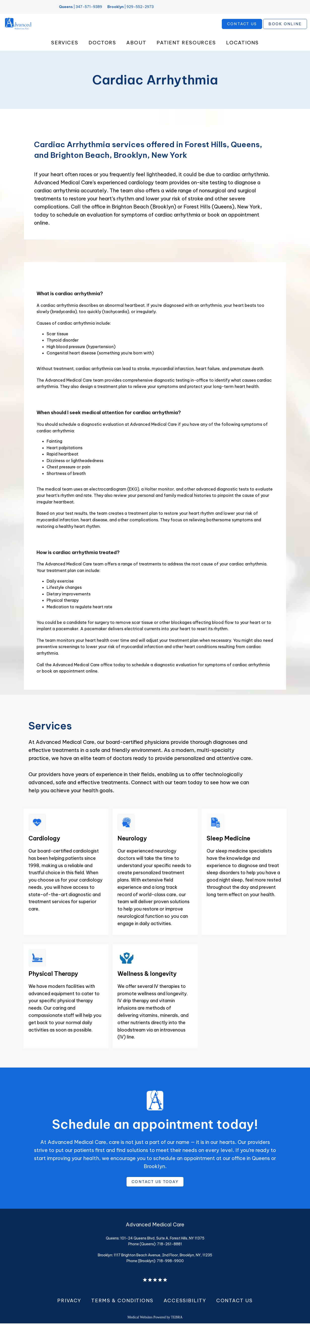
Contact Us (234, 1312)
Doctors (102, 53)
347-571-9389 (89, 7)
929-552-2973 (140, 7)
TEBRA (176, 1329)
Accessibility (185, 1312)
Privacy (69, 1312)
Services (64, 53)
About (136, 53)
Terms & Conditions (122, 1312)
